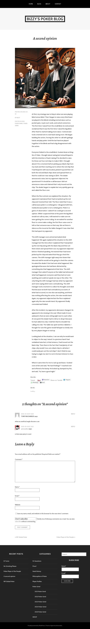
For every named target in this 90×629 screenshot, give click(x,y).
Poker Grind (36, 586)
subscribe (18, 521)
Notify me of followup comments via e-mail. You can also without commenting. (45, 520)
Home (31, 4)
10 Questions (37, 561)
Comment (19, 459)
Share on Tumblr (56, 379)
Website (17, 505)
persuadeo (24, 429)
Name (17, 487)
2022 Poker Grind (40, 596)
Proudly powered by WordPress (36, 625)
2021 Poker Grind (40, 591)
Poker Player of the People (65, 537)
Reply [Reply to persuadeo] (73, 426)
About (48, 4)
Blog (39, 4)
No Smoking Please (10, 566)
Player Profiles (37, 581)
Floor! (34, 566)
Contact (58, 4)
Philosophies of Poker (40, 576)
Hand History (37, 571)
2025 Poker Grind (40, 612)
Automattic (59, 625)
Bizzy (18, 117)
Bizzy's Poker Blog (45, 19)
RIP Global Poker (21, 537)
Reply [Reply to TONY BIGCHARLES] (73, 414)
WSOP (35, 617)
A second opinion (9, 576)
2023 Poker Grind (40, 602)
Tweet (32, 379)
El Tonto (6, 561)
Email (17, 496)
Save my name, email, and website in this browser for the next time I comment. (42, 513)
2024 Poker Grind (40, 607)
